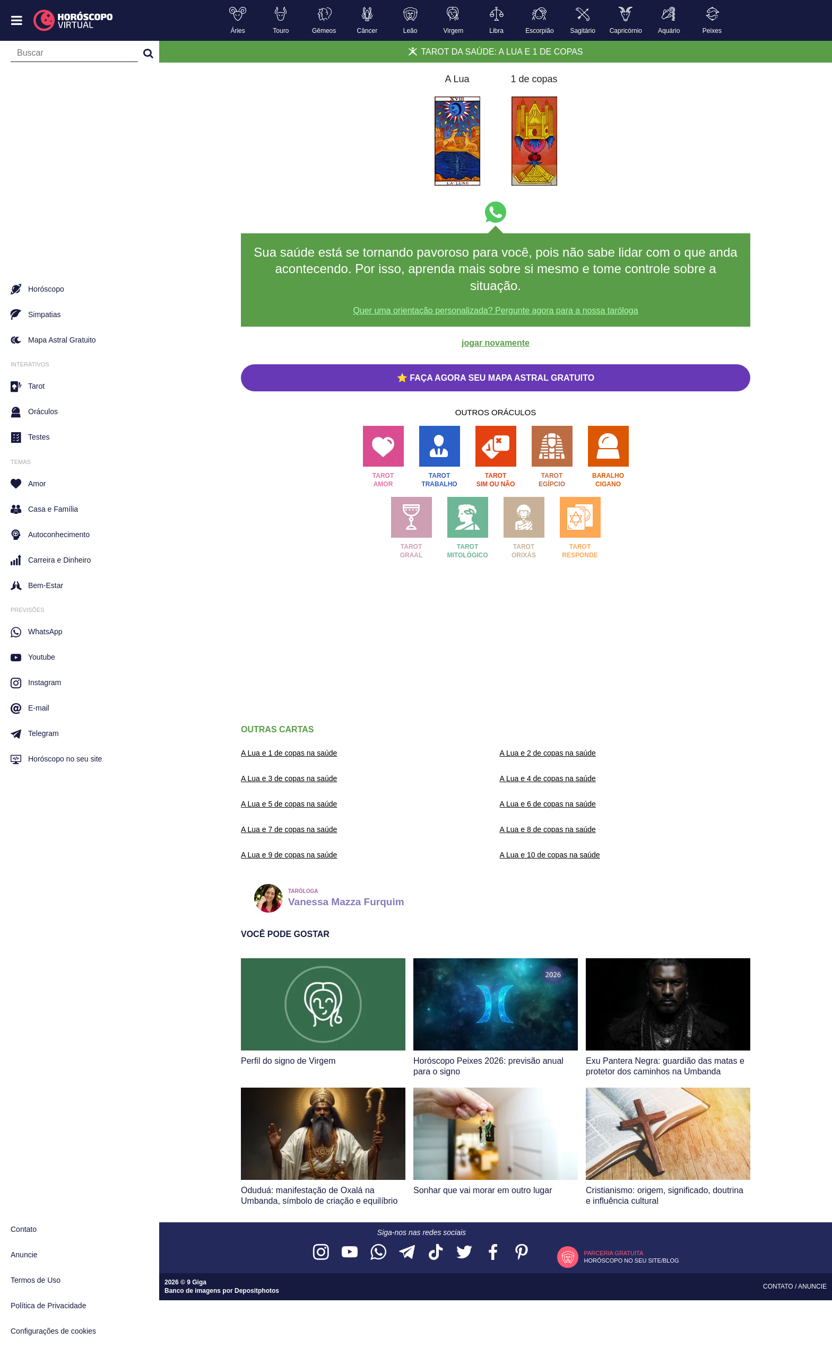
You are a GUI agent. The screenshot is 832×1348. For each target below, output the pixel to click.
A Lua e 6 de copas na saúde (548, 804)
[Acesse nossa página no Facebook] (493, 1253)
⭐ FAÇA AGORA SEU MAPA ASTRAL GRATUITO (495, 377)
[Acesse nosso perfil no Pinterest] (522, 1253)
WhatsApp (37, 632)
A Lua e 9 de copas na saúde (289, 855)
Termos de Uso (35, 1280)
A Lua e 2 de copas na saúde (548, 753)
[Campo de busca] (74, 55)
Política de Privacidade (48, 1305)
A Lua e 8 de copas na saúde (548, 829)
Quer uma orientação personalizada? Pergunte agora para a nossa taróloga (495, 310)
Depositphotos (257, 1290)
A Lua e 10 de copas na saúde (550, 855)
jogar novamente (496, 342)
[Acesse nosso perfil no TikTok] (436, 1253)
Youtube (33, 657)
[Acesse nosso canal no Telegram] (407, 1253)
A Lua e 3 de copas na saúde (289, 778)
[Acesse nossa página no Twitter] (464, 1253)
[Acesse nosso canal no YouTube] (350, 1253)
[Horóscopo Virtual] (73, 20)
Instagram (36, 683)
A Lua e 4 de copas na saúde (548, 778)
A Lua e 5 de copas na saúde (289, 804)
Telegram (35, 734)
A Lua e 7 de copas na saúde (289, 829)
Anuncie (24, 1254)
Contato (24, 1229)
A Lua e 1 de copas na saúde (289, 753)
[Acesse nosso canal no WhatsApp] (378, 1253)
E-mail (30, 708)
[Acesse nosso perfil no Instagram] (321, 1253)
